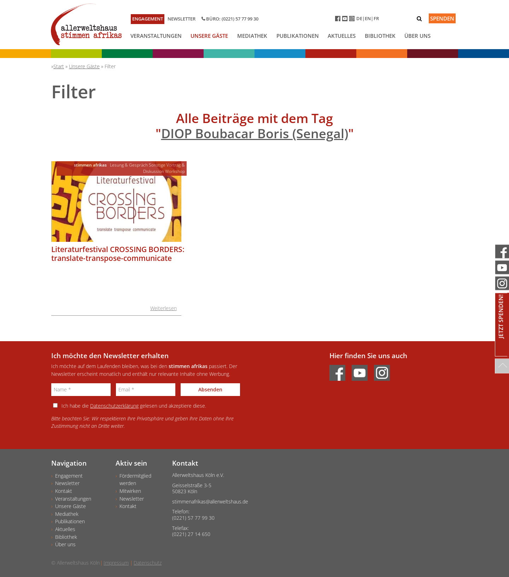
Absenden (210, 389)
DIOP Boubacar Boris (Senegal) (254, 133)
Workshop (175, 171)
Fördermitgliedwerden (135, 479)
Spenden (442, 18)
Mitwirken (130, 491)
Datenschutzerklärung (114, 405)
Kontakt (63, 491)
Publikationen (297, 35)
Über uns (417, 35)
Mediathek (252, 35)
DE (359, 18)
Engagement (147, 19)
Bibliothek (380, 35)
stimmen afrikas (90, 165)
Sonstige (157, 165)
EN (368, 18)
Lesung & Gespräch (129, 165)
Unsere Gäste (209, 35)
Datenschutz (148, 562)
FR (376, 18)
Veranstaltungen (156, 35)
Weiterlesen (163, 308)
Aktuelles (342, 35)
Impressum (116, 562)
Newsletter (181, 19)
